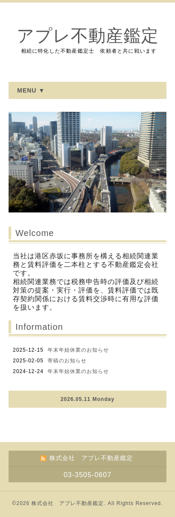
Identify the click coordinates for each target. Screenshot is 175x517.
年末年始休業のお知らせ (78, 350)
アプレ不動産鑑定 (88, 35)
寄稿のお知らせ (67, 361)
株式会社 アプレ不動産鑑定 (67, 503)
